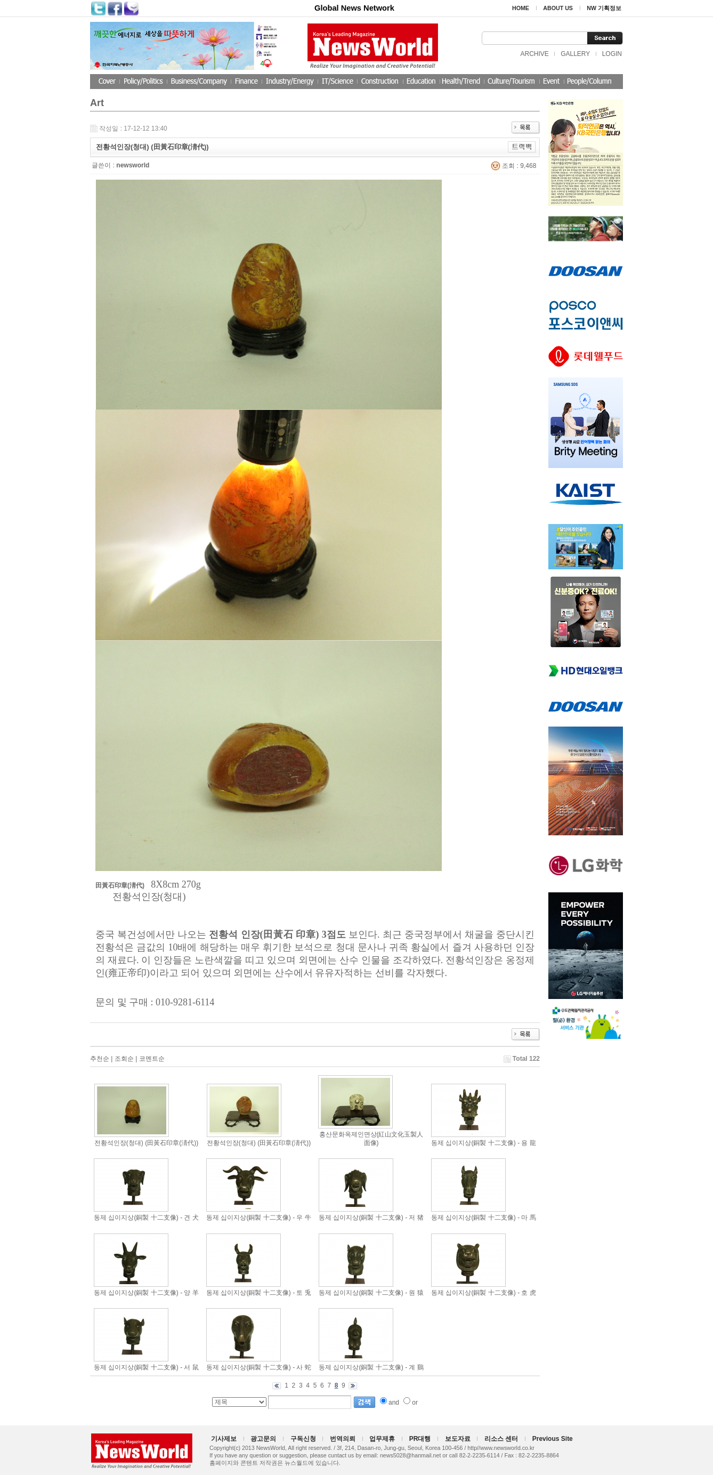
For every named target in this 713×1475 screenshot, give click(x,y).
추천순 (99, 1058)
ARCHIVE (534, 54)
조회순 (124, 1058)
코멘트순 (152, 1058)
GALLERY (575, 54)
